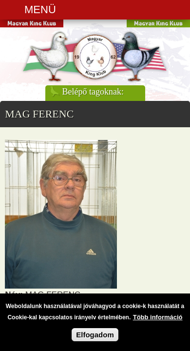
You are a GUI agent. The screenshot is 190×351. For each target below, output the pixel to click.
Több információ (158, 319)
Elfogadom (95, 336)
